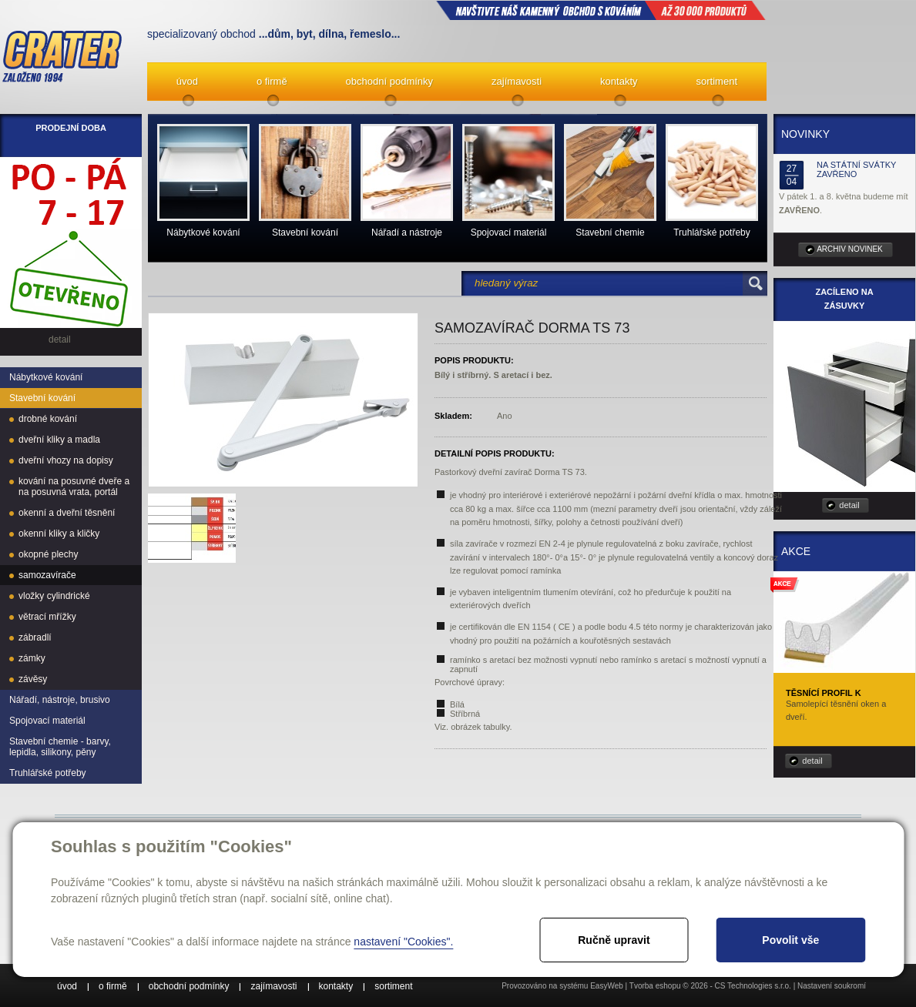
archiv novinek (850, 249)
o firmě (272, 81)
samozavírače (47, 575)
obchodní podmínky (389, 81)
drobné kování (47, 418)
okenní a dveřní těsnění (66, 512)
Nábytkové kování (45, 377)
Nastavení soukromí (831, 986)
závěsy (32, 679)
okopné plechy (48, 554)
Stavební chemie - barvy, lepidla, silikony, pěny (60, 747)
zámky (31, 658)
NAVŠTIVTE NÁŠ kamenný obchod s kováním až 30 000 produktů (601, 10)
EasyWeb (606, 986)
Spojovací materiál (47, 720)
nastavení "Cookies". (403, 941)
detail (849, 505)
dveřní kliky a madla (59, 439)
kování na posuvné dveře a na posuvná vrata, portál (73, 486)
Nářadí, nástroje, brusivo (59, 699)
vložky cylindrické (54, 595)
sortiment (716, 81)
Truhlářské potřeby (47, 773)
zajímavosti (517, 81)
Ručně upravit (613, 940)
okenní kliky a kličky (58, 533)
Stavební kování (42, 398)
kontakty (618, 81)
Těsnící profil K (823, 693)
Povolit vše (790, 940)
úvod (187, 81)
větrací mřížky (47, 616)
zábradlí (35, 637)
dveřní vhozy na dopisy (65, 460)
